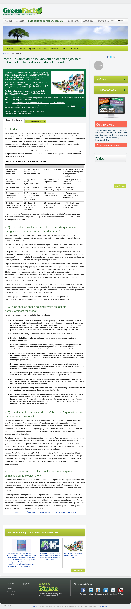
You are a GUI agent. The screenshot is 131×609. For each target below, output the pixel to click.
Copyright (34, 606)
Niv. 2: (35, 121)
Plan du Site (11, 583)
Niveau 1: (13, 120)
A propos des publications (38, 49)
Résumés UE (73, 21)
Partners (103, 21)
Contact (9, 589)
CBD (73, 106)
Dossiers (20, 21)
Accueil (8, 21)
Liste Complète (120, 186)
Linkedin (105, 594)
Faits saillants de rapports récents (45, 21)
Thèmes (22, 49)
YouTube (121, 594)
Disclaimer (10, 594)
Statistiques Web (26, 584)
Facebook (83, 594)
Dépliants (54, 49)
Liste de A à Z (10, 49)
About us (88, 21)
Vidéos (64, 49)
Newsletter (113, 594)
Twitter (91, 594)
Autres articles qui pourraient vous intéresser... (34, 532)
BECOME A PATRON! (107, 145)
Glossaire (74, 49)
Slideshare (98, 594)
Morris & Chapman (105, 606)
